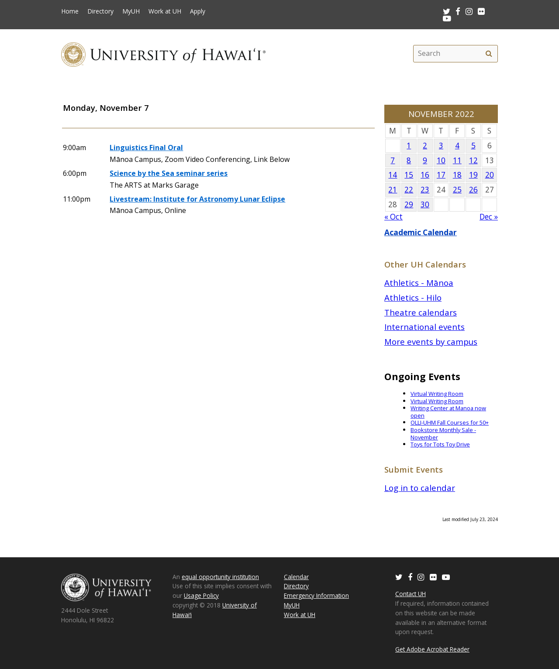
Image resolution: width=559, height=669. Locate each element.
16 (425, 175)
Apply (197, 11)
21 (392, 190)
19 (473, 175)
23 (425, 190)
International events (424, 326)
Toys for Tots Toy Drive (440, 444)
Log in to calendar (419, 487)
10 (441, 160)
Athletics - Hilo (413, 297)
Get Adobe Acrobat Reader (432, 649)
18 (457, 175)
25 (457, 190)
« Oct (393, 217)
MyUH (131, 11)
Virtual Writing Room (437, 394)
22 (408, 190)
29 (408, 204)
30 (425, 204)
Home (70, 11)
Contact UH (410, 594)
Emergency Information (316, 595)
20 (489, 175)
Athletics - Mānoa (418, 282)
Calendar (296, 577)
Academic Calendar (420, 232)
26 (473, 190)
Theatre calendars (420, 312)
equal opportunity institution (220, 577)
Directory (100, 11)
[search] (488, 53)
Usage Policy (201, 595)
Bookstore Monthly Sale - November (443, 433)
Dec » (489, 217)
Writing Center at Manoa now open (448, 411)
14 (392, 175)
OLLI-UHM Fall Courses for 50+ (450, 422)
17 (441, 175)
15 (408, 175)
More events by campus (430, 341)
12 (473, 160)
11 (457, 160)
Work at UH (164, 11)
